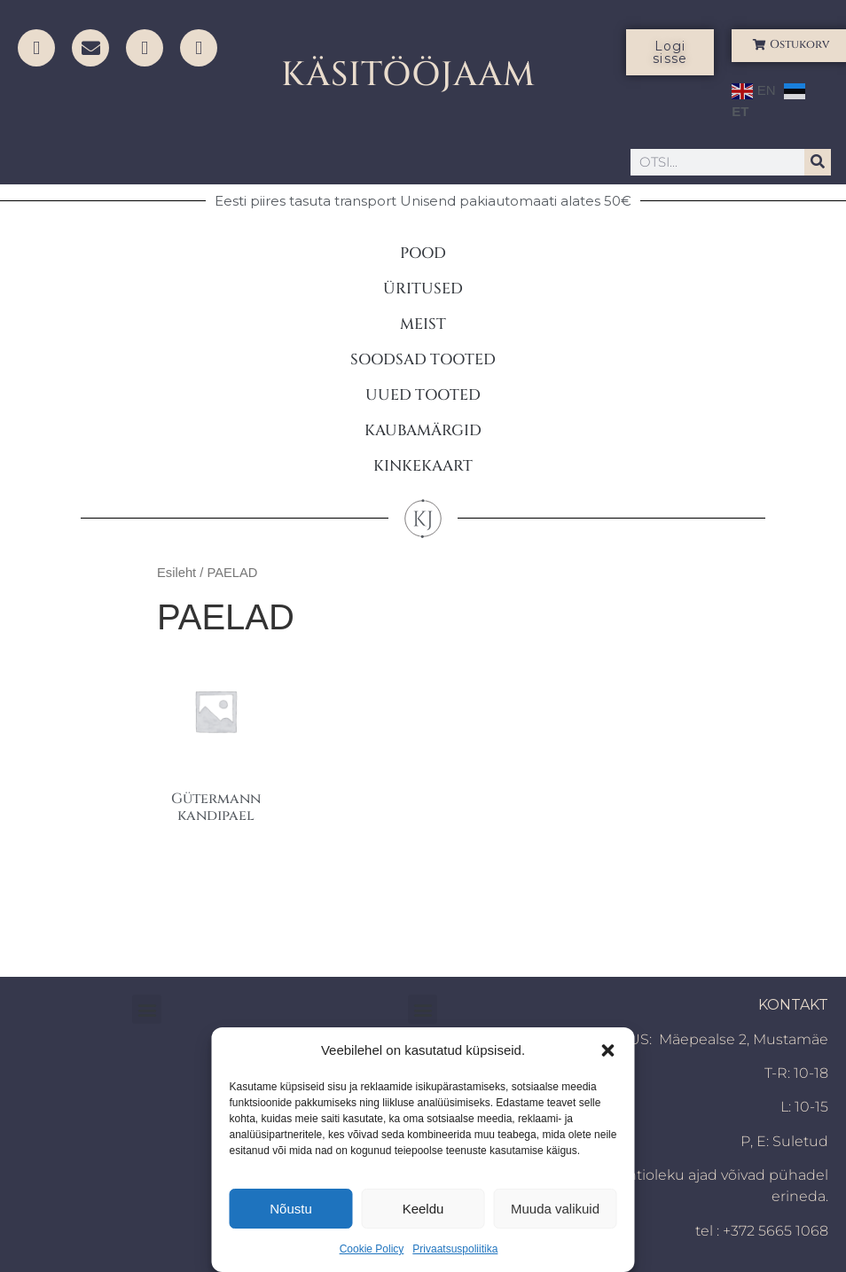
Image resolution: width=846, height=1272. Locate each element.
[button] (608, 1050)
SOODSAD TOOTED (423, 359)
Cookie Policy (372, 1249)
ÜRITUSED (423, 288)
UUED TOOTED (423, 395)
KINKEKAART (423, 466)
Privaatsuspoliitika (454, 1249)
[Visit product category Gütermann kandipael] (215, 742)
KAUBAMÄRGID (423, 430)
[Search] (817, 162)
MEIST (423, 324)
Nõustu (291, 1208)
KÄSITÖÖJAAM (408, 75)
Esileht (176, 573)
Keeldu (423, 1208)
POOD (423, 253)
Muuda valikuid (555, 1208)
